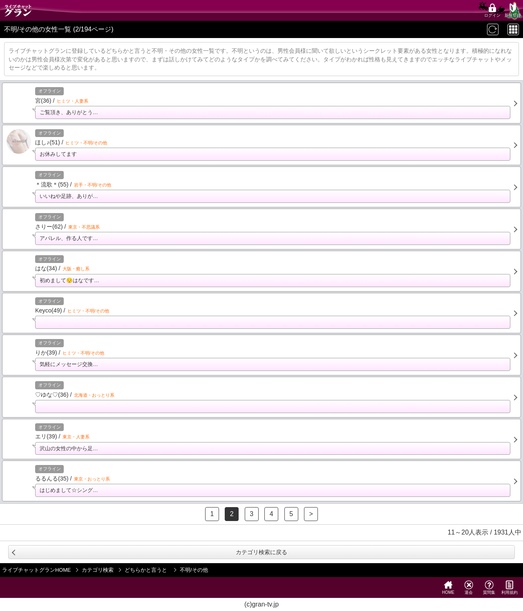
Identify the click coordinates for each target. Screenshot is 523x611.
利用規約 (509, 587)
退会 (468, 587)
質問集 (489, 587)
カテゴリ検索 (98, 570)
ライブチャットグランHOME (36, 570)
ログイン (492, 10)
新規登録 (513, 10)
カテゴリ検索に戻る (261, 552)
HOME (448, 587)
